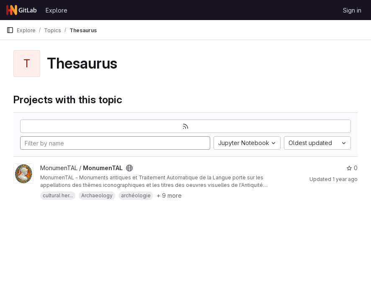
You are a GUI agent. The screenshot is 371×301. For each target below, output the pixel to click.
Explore (56, 10)
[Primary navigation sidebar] (10, 30)
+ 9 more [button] (169, 195)
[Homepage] (22, 10)
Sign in (352, 10)
